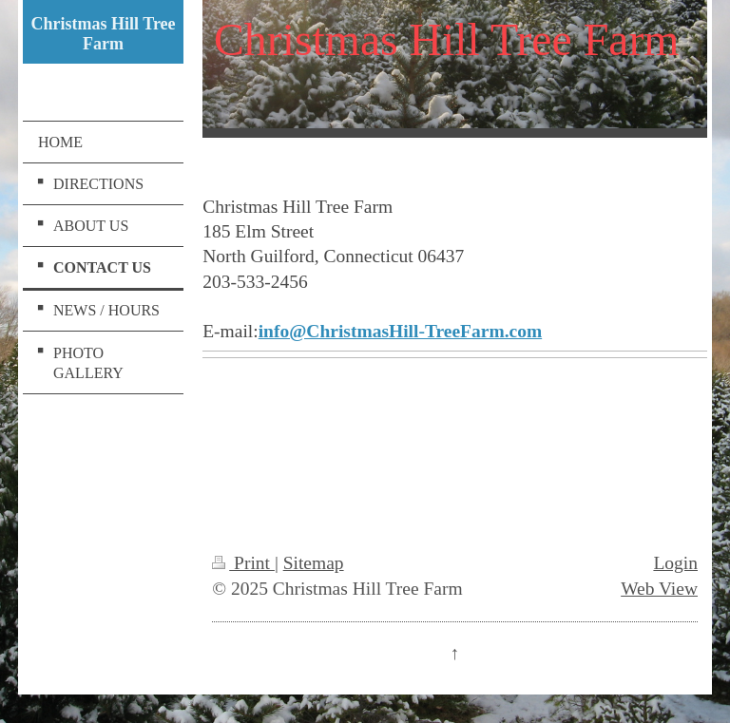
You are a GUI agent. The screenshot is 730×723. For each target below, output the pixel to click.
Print (243, 563)
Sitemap (313, 563)
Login (675, 563)
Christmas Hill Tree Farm (103, 33)
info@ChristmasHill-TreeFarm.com (400, 331)
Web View (659, 589)
